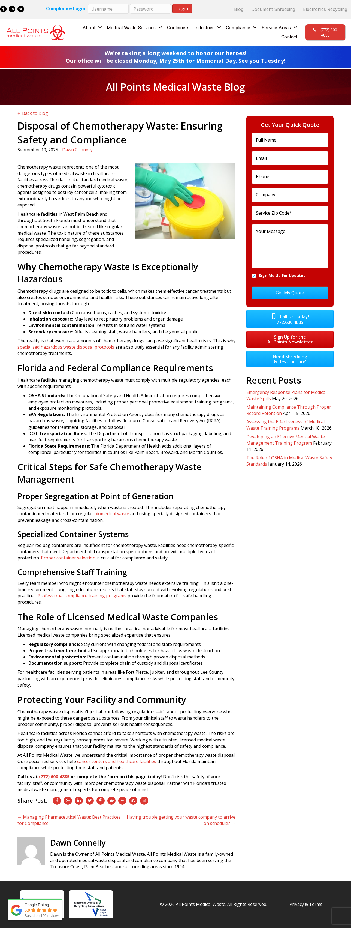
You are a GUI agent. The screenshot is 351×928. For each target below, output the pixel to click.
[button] (325, 32)
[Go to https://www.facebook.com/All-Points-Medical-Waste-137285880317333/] (3, 10)
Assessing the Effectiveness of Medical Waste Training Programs (285, 424)
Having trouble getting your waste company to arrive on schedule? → (181, 820)
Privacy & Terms (305, 904)
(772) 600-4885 (54, 777)
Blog (238, 9)
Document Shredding (273, 9)
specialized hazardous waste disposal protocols (65, 347)
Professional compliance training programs (82, 596)
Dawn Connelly (77, 150)
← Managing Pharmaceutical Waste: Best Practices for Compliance (69, 820)
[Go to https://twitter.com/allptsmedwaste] (20, 10)
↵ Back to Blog (32, 113)
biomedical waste (111, 514)
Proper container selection (68, 558)
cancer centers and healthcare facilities (116, 761)
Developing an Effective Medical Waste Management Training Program (285, 439)
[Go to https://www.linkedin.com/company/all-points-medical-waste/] (12, 10)
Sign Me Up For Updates (282, 275)
